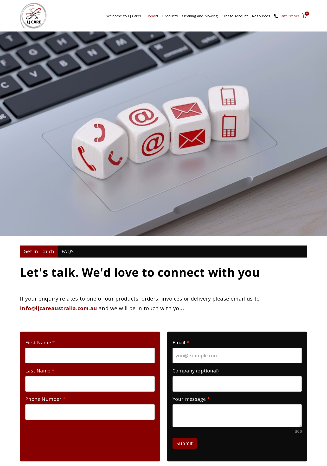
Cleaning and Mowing (195, 16)
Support (146, 16)
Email (179, 344)
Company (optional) (196, 373)
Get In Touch (39, 253)
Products (165, 16)
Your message (189, 401)
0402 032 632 (286, 17)
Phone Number (43, 401)
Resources (256, 16)
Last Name (38, 373)
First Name (38, 344)
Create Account (229, 16)
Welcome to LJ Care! (118, 16)
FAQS (68, 253)
